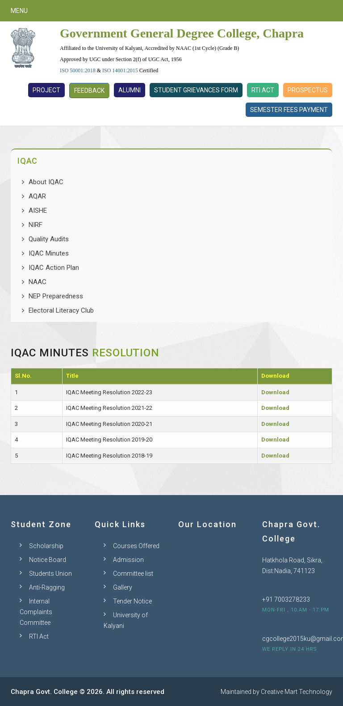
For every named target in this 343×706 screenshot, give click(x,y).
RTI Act (262, 90)
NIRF (35, 225)
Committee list (133, 573)
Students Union (50, 573)
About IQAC (46, 182)
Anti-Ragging (47, 587)
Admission (128, 559)
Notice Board (47, 559)
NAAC (37, 282)
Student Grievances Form (196, 90)
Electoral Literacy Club (61, 310)
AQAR (37, 196)
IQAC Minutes (49, 253)
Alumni (129, 90)
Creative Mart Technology (296, 691)
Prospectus (308, 90)
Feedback (89, 90)
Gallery (122, 587)
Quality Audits (49, 239)
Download (275, 392)
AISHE (38, 210)
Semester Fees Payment (289, 109)
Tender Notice (132, 601)
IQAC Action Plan (54, 268)
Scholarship (46, 545)
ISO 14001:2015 (120, 70)
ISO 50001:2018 (78, 70)
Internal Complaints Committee (36, 612)
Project (46, 90)
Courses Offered (136, 545)
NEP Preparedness (56, 296)
